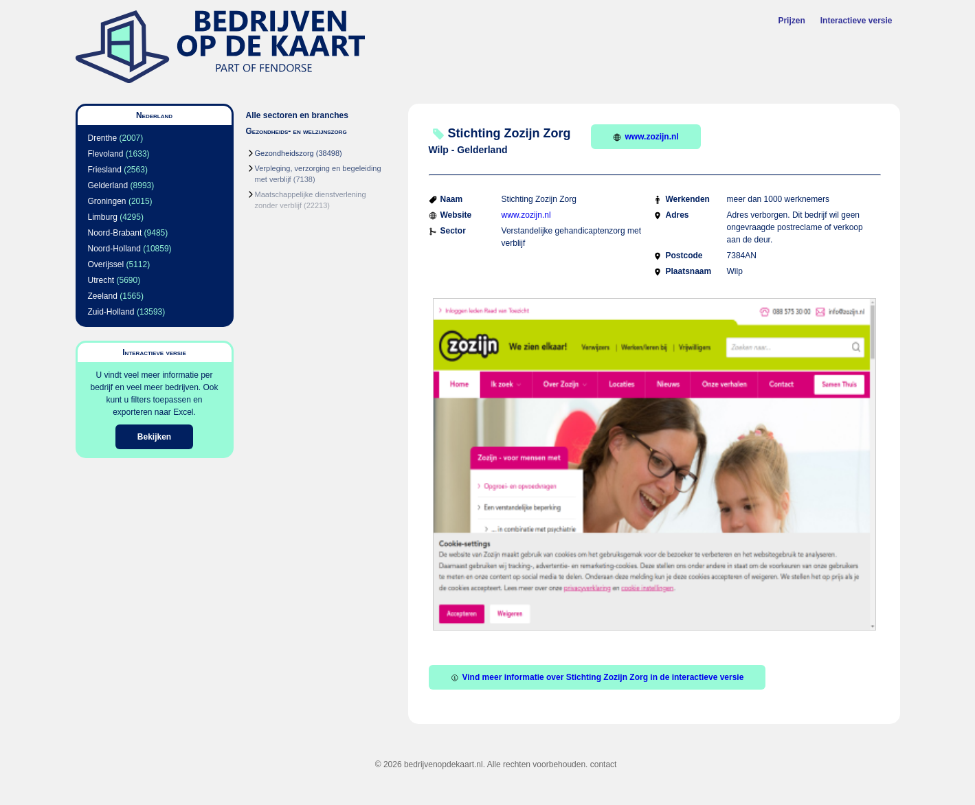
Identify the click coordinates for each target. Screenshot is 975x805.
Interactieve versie (856, 20)
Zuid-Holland (111, 312)
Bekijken (154, 437)
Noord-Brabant (115, 233)
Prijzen (791, 20)
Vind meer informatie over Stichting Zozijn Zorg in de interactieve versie (597, 677)
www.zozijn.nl (645, 136)
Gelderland (108, 185)
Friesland (105, 169)
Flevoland (106, 154)
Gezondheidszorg (284, 153)
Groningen (107, 201)
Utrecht (101, 280)
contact (603, 764)
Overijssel (106, 264)
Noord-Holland (114, 248)
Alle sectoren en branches (297, 115)
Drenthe (102, 138)
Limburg (102, 217)
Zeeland (102, 296)
